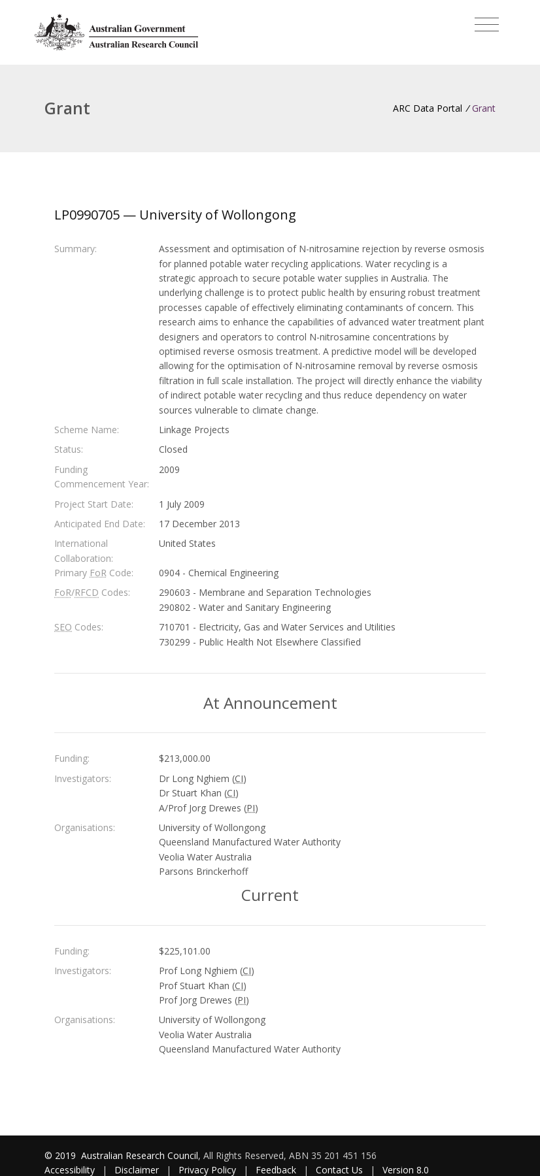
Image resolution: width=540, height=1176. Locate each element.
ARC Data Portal (427, 108)
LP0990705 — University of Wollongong (175, 214)
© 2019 (61, 1155)
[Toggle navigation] (486, 25)
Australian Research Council (139, 1155)
